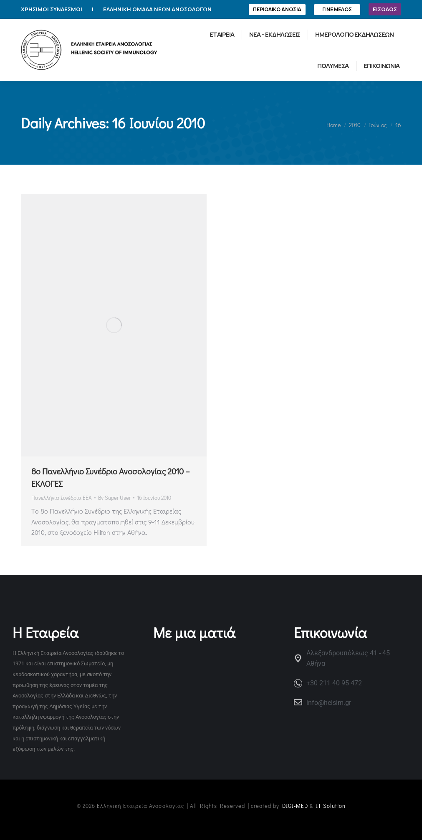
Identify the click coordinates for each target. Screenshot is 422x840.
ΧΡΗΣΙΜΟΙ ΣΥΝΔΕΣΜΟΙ (51, 9)
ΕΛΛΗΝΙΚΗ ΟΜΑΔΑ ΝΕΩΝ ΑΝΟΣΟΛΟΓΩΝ (157, 9)
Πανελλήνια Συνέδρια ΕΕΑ (61, 497)
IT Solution (331, 805)
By (114, 497)
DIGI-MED (295, 805)
